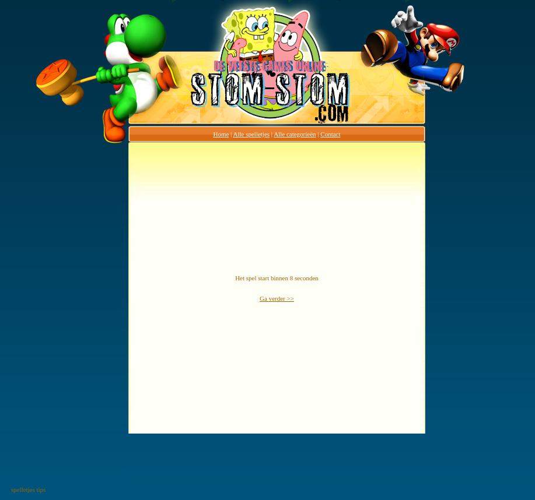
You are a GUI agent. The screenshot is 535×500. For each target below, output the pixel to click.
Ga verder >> (277, 298)
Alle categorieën (295, 134)
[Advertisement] (82, 317)
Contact (330, 134)
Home (221, 134)
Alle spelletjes (251, 134)
